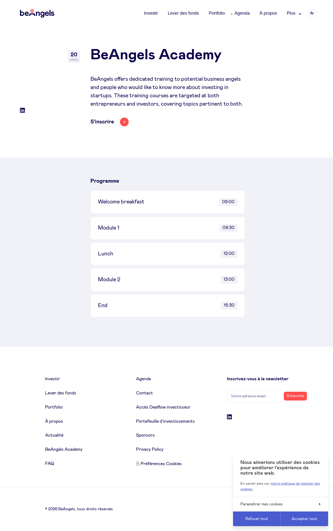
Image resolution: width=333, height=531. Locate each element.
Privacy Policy (150, 449)
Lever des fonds (183, 13)
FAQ (49, 463)
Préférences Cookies (161, 464)
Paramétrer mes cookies (280, 504)
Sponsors (145, 435)
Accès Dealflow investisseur (163, 407)
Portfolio (217, 13)
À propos (268, 13)
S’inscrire (295, 396)
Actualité (54, 435)
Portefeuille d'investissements (165, 421)
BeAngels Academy (64, 449)
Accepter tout (304, 519)
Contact (144, 393)
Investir (151, 13)
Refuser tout (256, 519)
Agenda (242, 13)
